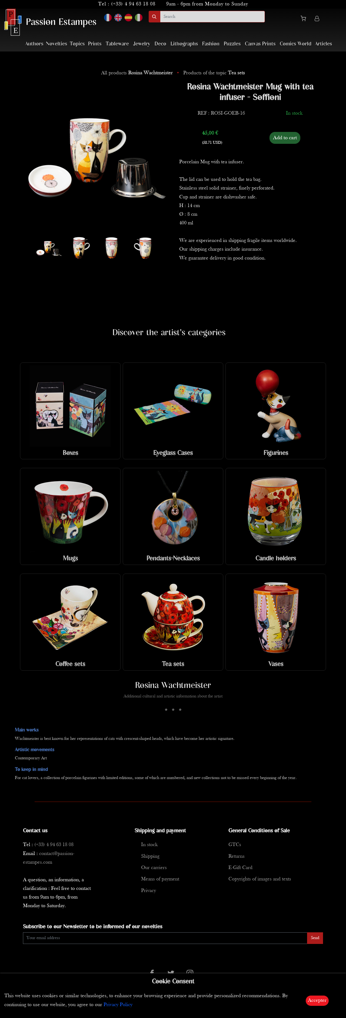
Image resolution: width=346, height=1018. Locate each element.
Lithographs (184, 44)
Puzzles (232, 44)
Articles (323, 44)
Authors (34, 44)
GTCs (234, 844)
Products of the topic (214, 73)
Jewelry (141, 44)
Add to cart (285, 138)
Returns (236, 856)
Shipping (150, 856)
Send (315, 938)
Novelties (56, 44)
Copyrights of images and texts (259, 879)
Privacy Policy (118, 1004)
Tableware (117, 44)
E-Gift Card (240, 867)
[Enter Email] (165, 938)
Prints (94, 44)
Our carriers (154, 867)
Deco (160, 44)
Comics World (295, 44)
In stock (149, 844)
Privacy (148, 890)
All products (137, 73)
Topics (77, 44)
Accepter (317, 1000)
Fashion (210, 44)
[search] (212, 16)
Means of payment (160, 879)
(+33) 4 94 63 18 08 (133, 4)
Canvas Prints (260, 44)
